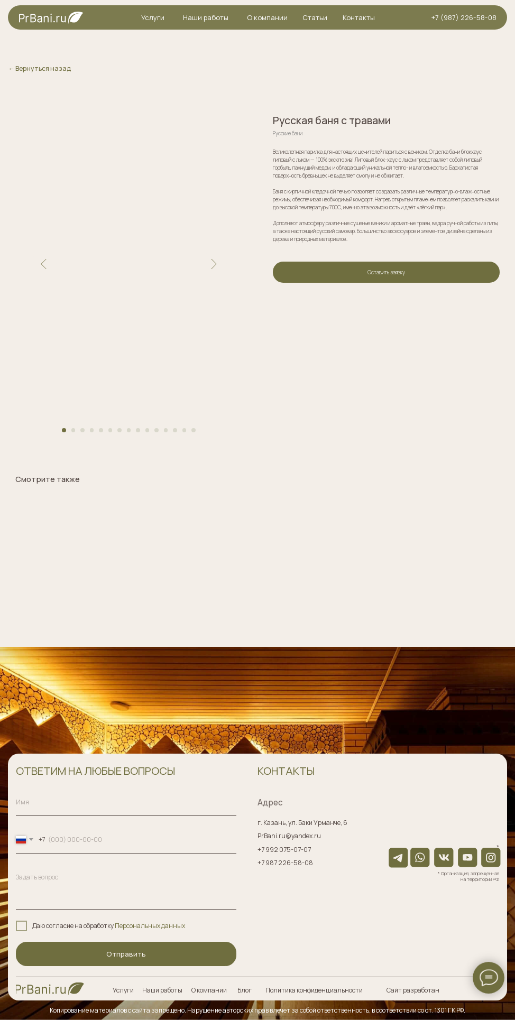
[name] (126, 802)
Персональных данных (150, 925)
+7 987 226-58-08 (285, 862)
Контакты (359, 17)
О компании (267, 17)
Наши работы (205, 17)
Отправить (126, 954)
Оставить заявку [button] (386, 272)
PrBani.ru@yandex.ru (289, 835)
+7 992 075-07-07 (284, 849)
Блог (244, 990)
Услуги (152, 17)
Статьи (314, 17)
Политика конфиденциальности (314, 990)
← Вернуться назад (39, 68)
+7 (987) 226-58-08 (463, 17)
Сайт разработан (413, 990)
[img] (50, 988)
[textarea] (126, 887)
